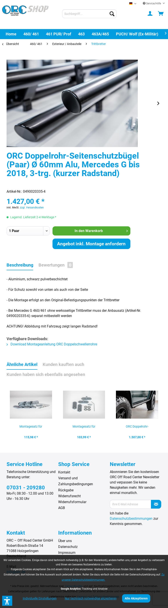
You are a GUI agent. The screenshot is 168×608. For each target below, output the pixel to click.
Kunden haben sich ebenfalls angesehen (46, 374)
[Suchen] (112, 13)
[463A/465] (100, 34)
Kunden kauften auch (63, 364)
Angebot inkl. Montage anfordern (91, 243)
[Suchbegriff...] (89, 13)
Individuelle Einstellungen (40, 598)
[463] (81, 34)
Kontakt (64, 472)
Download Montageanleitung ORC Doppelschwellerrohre (52, 344)
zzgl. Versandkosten (32, 207)
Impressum (66, 553)
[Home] (11, 34)
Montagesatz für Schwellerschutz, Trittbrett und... (31, 428)
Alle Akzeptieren (136, 598)
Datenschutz (68, 547)
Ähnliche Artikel (22, 364)
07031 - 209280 (26, 488)
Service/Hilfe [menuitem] (152, 3)
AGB (61, 508)
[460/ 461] (31, 34)
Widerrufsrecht (69, 496)
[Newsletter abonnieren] (156, 504)
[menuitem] (89, 13)
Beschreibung (20, 265)
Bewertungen (55, 265)
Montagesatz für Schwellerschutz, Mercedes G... (84, 428)
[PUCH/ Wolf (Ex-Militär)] (137, 34)
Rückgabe (66, 490)
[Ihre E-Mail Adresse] (130, 504)
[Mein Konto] (150, 13)
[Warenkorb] (161, 13)
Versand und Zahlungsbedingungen (75, 481)
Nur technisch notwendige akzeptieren (91, 598)
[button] (7, 601)
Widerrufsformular (72, 502)
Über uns (65, 541)
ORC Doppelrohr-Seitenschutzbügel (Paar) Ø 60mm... (137, 428)
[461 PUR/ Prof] (58, 34)
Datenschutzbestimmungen (131, 518)
